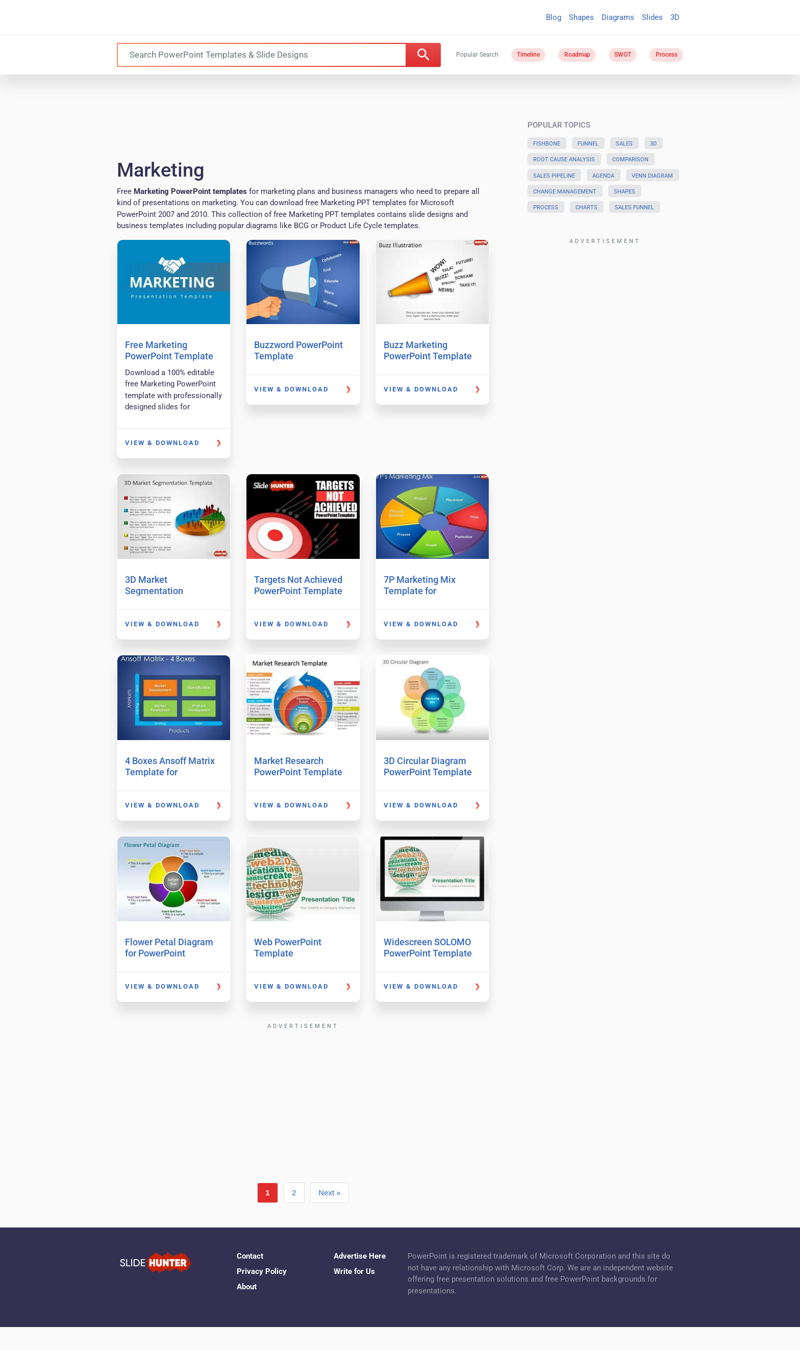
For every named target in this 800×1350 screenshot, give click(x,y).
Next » (329, 1192)
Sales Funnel (634, 207)
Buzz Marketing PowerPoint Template (428, 350)
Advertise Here (360, 1256)
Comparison (630, 159)
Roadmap (577, 54)
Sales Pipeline (554, 176)
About (247, 1286)
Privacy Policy (262, 1271)
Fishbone (546, 143)
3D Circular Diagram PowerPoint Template (428, 766)
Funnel (588, 143)
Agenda (603, 176)
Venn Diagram (652, 176)
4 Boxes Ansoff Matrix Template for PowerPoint (170, 771)
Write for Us (354, 1271)
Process (667, 54)
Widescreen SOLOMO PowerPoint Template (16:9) (428, 953)
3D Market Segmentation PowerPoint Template (169, 590)
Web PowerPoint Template (287, 948)
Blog (553, 17)
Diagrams (618, 17)
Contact (250, 1256)
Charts (586, 207)
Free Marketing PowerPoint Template (169, 350)
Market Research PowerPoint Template (298, 766)
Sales (624, 143)
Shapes (581, 17)
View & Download (162, 443)
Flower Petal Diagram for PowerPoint (169, 948)
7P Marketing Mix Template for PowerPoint (420, 590)
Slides (652, 17)
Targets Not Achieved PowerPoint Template (298, 585)
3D (675, 17)
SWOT (622, 54)
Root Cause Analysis (564, 159)
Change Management (564, 191)
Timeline (528, 54)
